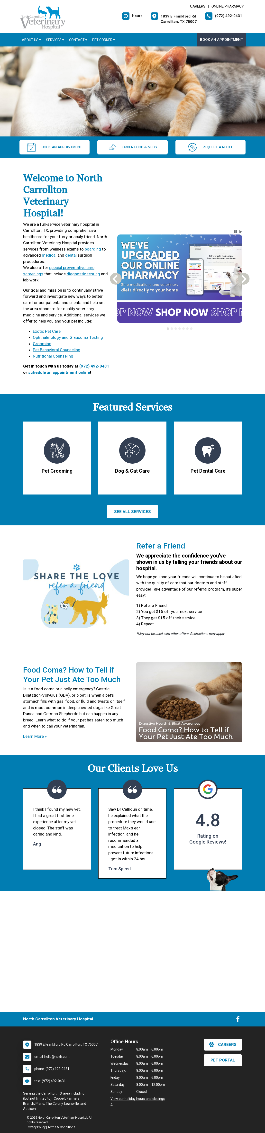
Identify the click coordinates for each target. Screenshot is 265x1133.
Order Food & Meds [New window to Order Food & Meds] (132, 147)
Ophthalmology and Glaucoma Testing (68, 337)
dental (71, 255)
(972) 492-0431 (94, 366)
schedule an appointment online (59, 372)
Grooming (42, 343)
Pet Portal (222, 1060)
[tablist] (179, 328)
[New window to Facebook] (238, 1020)
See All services (132, 511)
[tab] (168, 328)
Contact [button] (78, 40)
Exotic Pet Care (47, 331)
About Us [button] (31, 40)
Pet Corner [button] (103, 40)
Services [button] (55, 40)
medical (49, 255)
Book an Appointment (221, 39)
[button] (235, 232)
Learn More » (35, 736)
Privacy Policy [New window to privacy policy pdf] (36, 1127)
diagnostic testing (83, 273)
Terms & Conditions (61, 1127)
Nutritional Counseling (53, 356)
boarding (93, 249)
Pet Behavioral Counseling (56, 349)
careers (223, 1044)
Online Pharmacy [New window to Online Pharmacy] (227, 6)
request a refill (210, 147)
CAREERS (197, 6)
